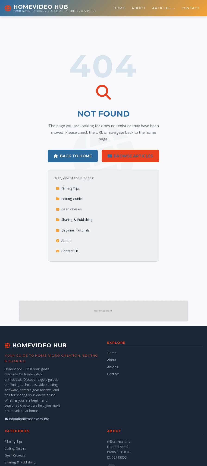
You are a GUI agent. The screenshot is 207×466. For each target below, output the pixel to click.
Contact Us (67, 251)
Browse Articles (130, 156)
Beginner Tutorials (73, 230)
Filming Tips (68, 188)
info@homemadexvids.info (27, 419)
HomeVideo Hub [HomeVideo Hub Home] (36, 345)
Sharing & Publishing (74, 219)
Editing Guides (69, 199)
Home (119, 8)
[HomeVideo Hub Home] (51, 8)
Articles (163, 8)
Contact (191, 8)
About (139, 8)
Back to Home (73, 156)
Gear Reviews (69, 209)
